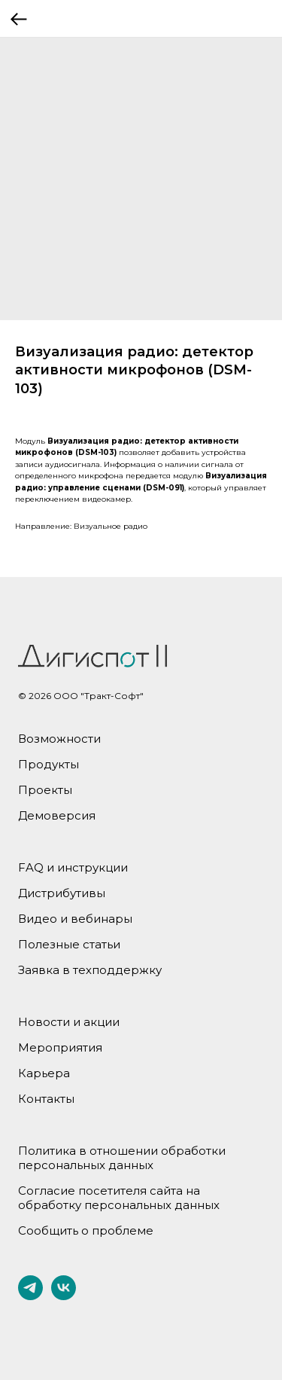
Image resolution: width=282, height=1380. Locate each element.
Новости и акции (69, 1022)
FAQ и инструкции (73, 867)
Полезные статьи (69, 944)
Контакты (46, 1098)
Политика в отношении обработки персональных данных (122, 1157)
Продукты (48, 764)
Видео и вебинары (75, 918)
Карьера (44, 1073)
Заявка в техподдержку (90, 970)
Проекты (45, 790)
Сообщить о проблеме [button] (85, 1230)
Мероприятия (60, 1047)
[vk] (63, 1296)
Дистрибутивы (61, 893)
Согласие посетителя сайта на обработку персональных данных (119, 1197)
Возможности (59, 738)
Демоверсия (57, 815)
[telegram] (30, 1296)
